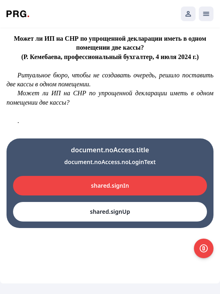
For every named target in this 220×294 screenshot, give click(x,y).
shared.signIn (110, 185)
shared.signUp (110, 211)
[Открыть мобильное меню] (206, 14)
